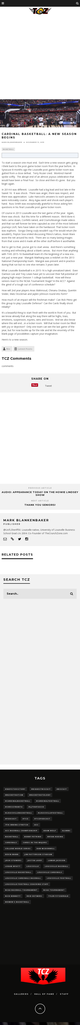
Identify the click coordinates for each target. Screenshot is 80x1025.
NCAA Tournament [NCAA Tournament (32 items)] (54, 890)
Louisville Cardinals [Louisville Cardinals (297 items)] (49, 872)
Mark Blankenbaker (12, 142)
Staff (64, 994)
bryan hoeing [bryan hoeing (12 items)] (55, 837)
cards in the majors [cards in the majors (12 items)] (35, 842)
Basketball (8, 149)
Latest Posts (25, 348)
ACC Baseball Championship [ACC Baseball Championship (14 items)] (21, 830)
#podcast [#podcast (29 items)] (11, 819)
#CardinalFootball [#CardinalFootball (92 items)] (47, 801)
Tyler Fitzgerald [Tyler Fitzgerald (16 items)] (58, 896)
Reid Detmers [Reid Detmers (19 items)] (34, 896)
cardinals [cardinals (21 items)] (11, 842)
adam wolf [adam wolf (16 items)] (49, 830)
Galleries (21, 994)
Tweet (48, 385)
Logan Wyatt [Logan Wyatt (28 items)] (13, 866)
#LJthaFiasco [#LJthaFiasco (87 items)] (36, 807)
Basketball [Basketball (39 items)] (11, 837)
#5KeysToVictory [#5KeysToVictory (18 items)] (15, 789)
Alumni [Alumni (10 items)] (66, 830)
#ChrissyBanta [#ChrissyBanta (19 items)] (14, 807)
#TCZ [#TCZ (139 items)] (25, 819)
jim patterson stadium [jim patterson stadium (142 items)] (38, 854)
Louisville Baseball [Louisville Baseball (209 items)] (56, 866)
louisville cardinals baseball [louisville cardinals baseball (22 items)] (23, 878)
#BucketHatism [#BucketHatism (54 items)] (14, 795)
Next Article (40, 501)
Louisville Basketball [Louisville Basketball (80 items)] (18, 872)
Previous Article (40, 488)
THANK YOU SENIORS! (40, 504)
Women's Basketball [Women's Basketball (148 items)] (17, 902)
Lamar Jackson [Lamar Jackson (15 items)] (56, 860)
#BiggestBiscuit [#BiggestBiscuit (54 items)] (41, 789)
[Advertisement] (39, 56)
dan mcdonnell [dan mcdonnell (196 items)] (46, 848)
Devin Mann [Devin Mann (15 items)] (12, 854)
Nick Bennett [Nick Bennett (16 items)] (13, 896)
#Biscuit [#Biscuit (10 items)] (62, 789)
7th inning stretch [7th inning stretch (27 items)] (16, 825)
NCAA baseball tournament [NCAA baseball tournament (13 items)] (21, 890)
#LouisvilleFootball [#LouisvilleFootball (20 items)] (50, 813)
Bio (8, 348)
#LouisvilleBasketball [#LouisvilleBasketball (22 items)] (18, 813)
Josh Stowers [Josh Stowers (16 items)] (13, 860)
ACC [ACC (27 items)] (36, 825)
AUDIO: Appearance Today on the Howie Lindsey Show (40, 494)
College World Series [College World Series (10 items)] (18, 848)
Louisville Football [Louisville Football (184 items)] (59, 878)
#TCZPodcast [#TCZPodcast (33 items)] (42, 819)
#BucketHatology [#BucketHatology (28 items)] (40, 795)
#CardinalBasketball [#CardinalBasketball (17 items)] (17, 801)
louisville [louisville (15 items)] (33, 866)
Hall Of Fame (44, 994)
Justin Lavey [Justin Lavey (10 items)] (35, 860)
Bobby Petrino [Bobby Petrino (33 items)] (32, 837)
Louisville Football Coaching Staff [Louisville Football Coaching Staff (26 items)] (26, 884)
